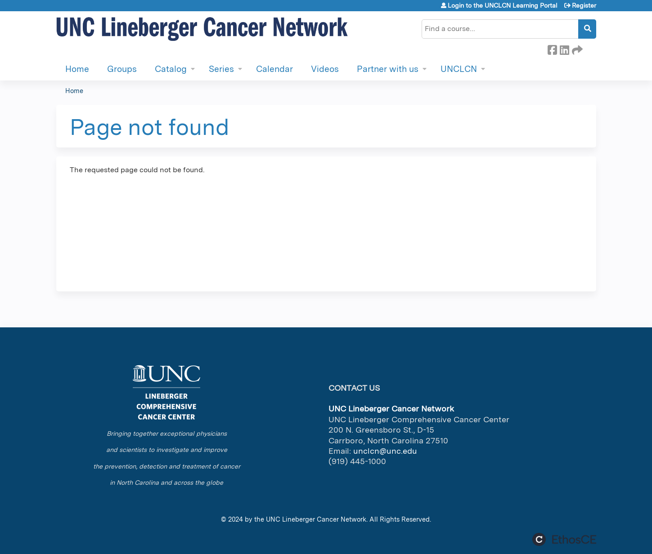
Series (221, 69)
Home (77, 69)
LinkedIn (564, 48)
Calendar (274, 69)
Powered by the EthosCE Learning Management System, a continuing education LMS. (564, 539)
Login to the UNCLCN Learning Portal (503, 5)
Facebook (552, 48)
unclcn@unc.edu (385, 451)
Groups (122, 69)
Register (584, 5)
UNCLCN (459, 69)
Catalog (171, 69)
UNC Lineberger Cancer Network (316, 519)
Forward (576, 48)
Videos (325, 69)
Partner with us (387, 69)
